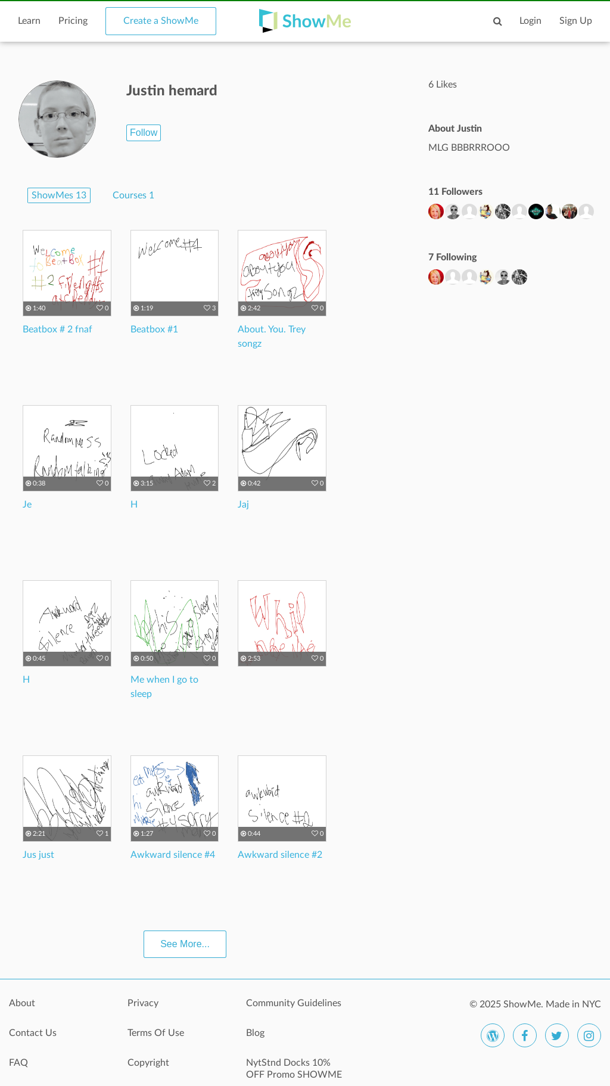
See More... (185, 944)
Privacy (142, 1003)
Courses (133, 195)
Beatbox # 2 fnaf (57, 329)
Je (27, 504)
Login (530, 21)
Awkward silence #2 (280, 855)
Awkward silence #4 (172, 855)
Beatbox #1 (154, 329)
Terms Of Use (155, 1033)
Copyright (148, 1063)
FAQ (18, 1063)
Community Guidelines (293, 1003)
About (22, 1003)
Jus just (38, 855)
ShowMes (59, 195)
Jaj (243, 504)
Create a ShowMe (160, 21)
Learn (29, 21)
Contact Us (33, 1033)
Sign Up (575, 21)
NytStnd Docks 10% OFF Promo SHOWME (294, 1068)
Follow (143, 132)
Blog (255, 1033)
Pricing (73, 21)
